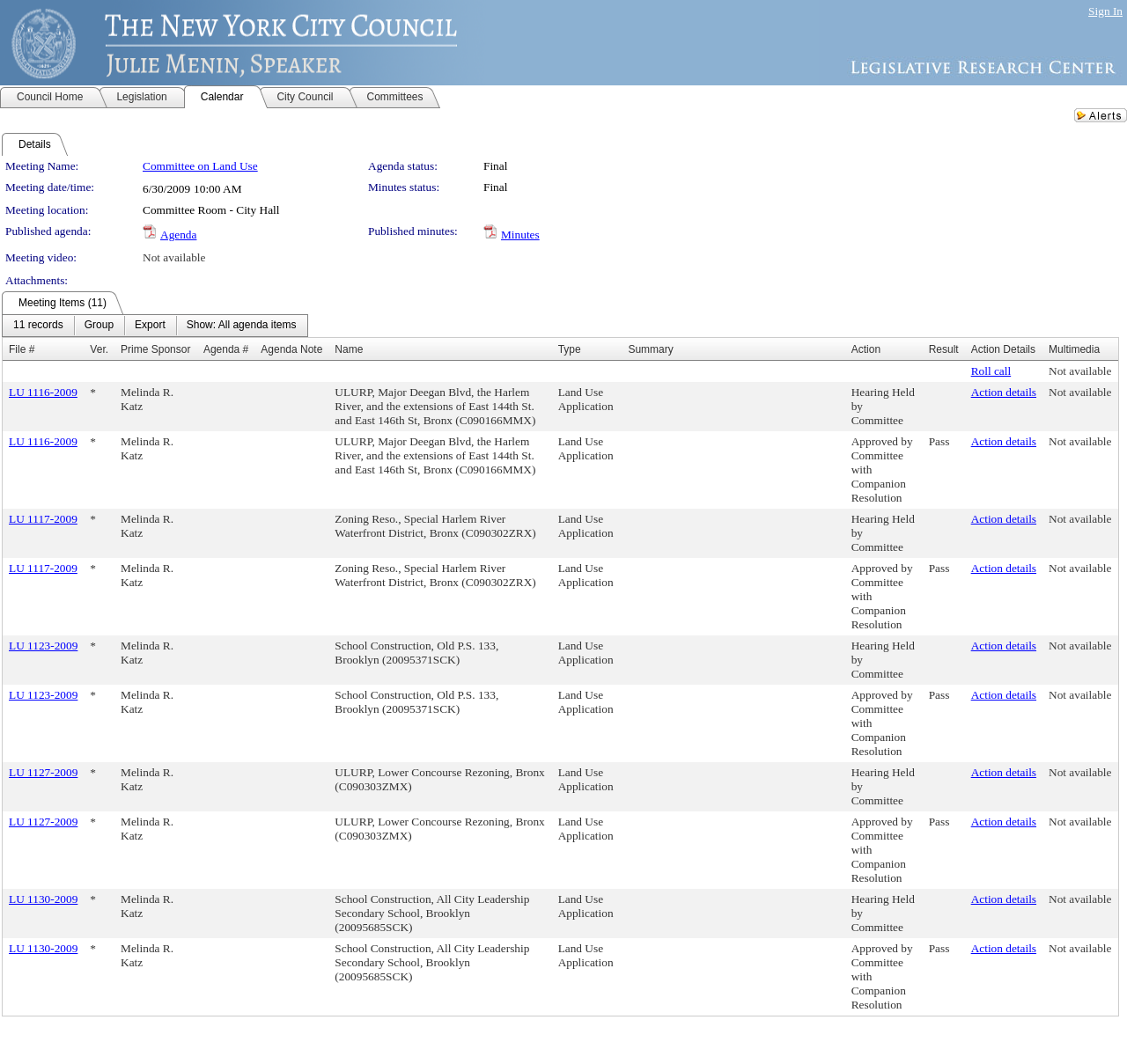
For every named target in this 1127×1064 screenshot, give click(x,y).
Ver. (99, 349)
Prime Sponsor (155, 349)
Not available (174, 257)
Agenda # (225, 349)
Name (349, 349)
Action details (1003, 392)
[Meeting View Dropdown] (241, 325)
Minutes (520, 234)
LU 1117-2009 (43, 518)
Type (569, 349)
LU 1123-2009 (43, 645)
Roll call (991, 371)
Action (865, 349)
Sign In (1105, 11)
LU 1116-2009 (43, 392)
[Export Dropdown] (150, 325)
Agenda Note (291, 349)
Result (944, 349)
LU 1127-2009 (43, 772)
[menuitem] (38, 325)
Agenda (178, 234)
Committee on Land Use (200, 165)
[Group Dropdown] (99, 325)
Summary (650, 349)
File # (21, 349)
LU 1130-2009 (43, 899)
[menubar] (155, 325)
